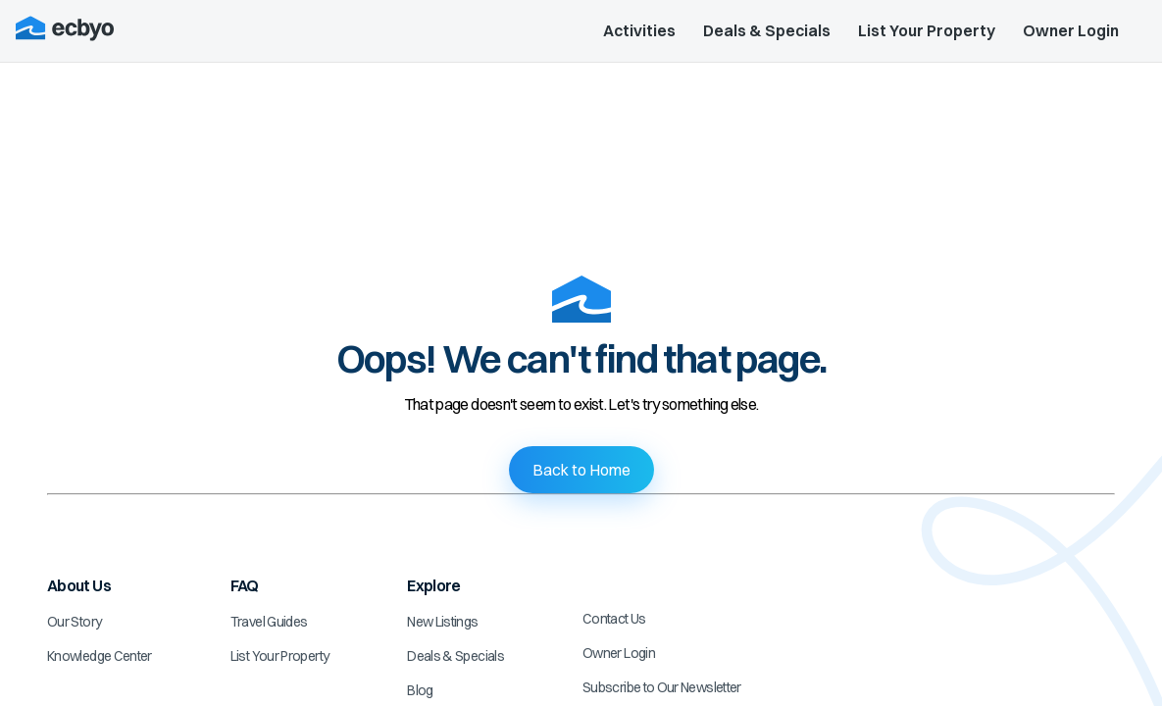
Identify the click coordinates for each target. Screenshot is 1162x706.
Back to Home (581, 469)
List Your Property (926, 30)
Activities (639, 30)
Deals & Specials (767, 30)
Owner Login (1071, 30)
